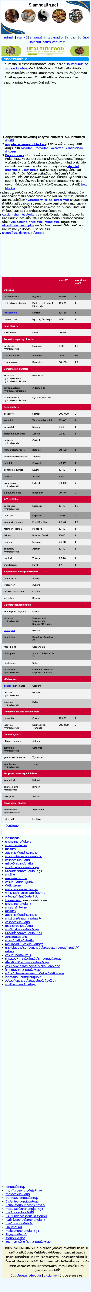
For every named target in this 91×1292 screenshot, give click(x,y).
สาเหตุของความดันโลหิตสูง (22, 1198)
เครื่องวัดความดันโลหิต (19, 863)
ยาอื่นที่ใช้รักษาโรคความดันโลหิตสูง (23, 233)
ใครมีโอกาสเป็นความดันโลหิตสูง (24, 944)
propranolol (13, 170)
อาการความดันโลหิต (18, 1194)
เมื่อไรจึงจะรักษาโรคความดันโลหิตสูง (27, 962)
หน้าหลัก (9, 37)
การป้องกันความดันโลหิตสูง (22, 867)
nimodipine (26, 225)
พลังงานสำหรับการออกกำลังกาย (25, 893)
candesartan (74, 148)
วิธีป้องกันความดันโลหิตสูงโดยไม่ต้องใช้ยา (30, 980)
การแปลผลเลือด (54, 37)
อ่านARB (10, 151)
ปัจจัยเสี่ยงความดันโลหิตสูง (22, 1201)
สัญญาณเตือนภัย (16, 878)
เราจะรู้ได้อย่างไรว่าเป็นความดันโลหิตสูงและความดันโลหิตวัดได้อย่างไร (42, 949)
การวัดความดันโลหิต (17, 860)
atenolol (73, 166)
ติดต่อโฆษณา (19, 1275)
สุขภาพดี (22, 37)
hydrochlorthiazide (39, 200)
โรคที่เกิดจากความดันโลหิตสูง (23, 969)
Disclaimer (51, 1275)
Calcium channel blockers (19, 214)
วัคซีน (37, 42)
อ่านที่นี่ (9, 140)
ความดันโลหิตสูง (16, 1187)
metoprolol (31, 170)
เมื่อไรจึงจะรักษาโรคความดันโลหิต (26, 1220)
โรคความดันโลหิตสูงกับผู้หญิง (23, 977)
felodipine (9, 630)
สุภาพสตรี (36, 37)
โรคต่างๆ (71, 37)
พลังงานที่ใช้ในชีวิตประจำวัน (21, 896)
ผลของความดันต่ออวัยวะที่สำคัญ (25, 1205)
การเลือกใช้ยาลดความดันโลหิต (23, 856)
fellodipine (52, 222)
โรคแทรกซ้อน (13, 838)
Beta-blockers (14, 155)
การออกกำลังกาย (16, 845)
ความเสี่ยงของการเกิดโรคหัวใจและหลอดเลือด (32, 966)
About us (35, 1275)
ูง (60, 958)
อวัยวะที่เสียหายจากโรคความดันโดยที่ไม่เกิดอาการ (34, 973)
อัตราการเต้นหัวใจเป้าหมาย (21, 852)
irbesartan (41, 148)
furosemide (62, 200)
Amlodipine (19, 222)
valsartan (57, 148)
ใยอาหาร (10, 849)
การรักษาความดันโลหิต (19, 1223)
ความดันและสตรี (15, 1238)
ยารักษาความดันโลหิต (18, 841)
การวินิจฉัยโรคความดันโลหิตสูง (24, 1209)
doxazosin (9, 685)
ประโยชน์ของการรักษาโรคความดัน (26, 1216)
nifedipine (35, 222)
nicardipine (10, 225)
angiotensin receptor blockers (25, 144)
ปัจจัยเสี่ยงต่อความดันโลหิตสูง (23, 871)
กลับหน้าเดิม (11, 825)
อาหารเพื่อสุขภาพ (54, 42)
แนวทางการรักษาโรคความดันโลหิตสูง (28, 1241)
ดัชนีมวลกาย (13, 885)
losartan (27, 148)
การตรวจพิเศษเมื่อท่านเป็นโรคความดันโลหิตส (32, 958)
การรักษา (10, 874)
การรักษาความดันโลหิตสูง (20, 984)
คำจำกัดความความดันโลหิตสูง (24, 1190)
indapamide (10, 312)
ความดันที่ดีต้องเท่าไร (18, 955)
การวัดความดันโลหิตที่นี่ (20, 1212)
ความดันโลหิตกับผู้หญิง (19, 882)
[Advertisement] (45, 110)
